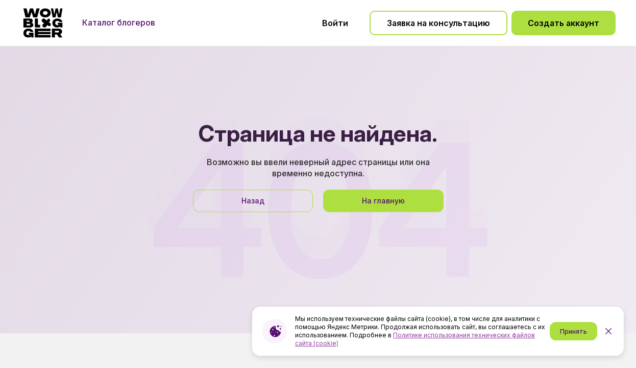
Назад (252, 200)
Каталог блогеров (118, 22)
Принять (573, 331)
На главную (383, 200)
